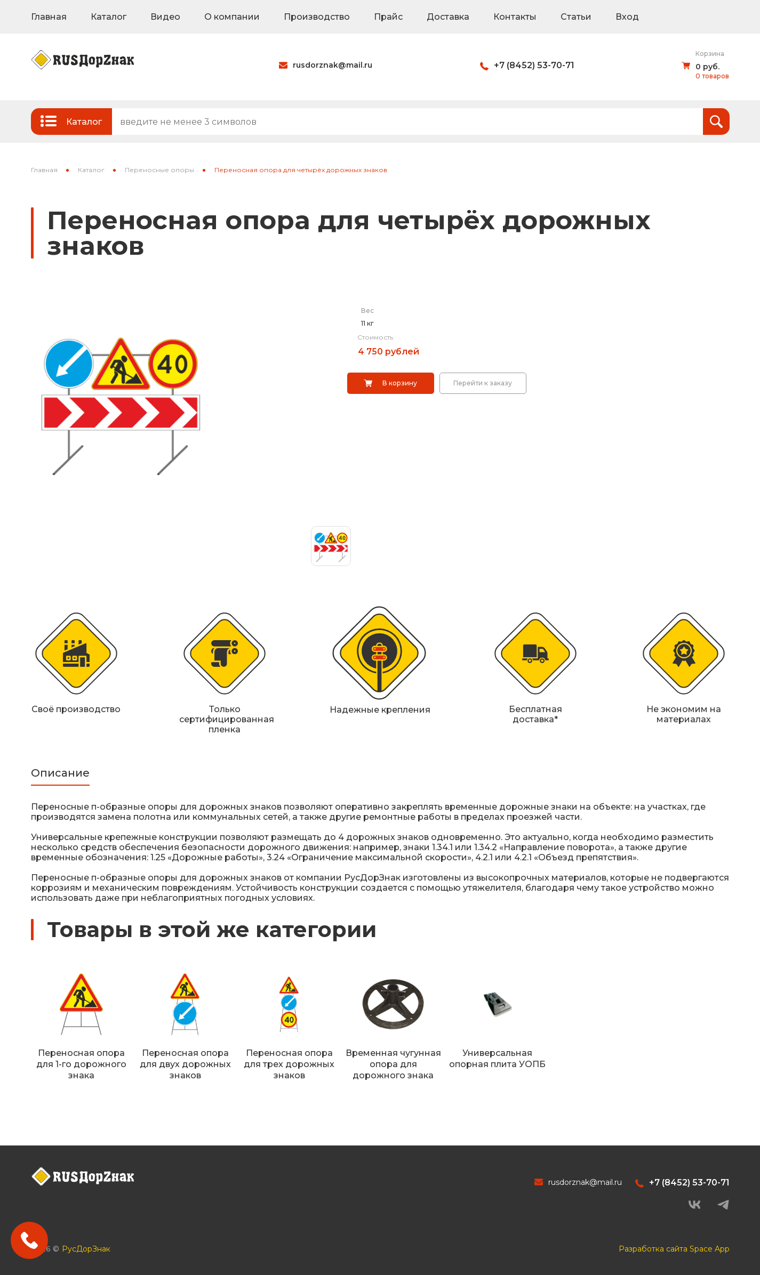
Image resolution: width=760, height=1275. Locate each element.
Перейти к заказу (482, 383)
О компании (232, 17)
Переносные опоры (159, 170)
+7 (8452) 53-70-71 (534, 65)
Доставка (448, 17)
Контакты (515, 17)
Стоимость (375, 337)
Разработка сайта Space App (674, 1249)
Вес (367, 310)
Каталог (108, 17)
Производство (317, 17)
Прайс (388, 17)
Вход (627, 17)
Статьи (576, 17)
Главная (49, 17)
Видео (165, 17)
